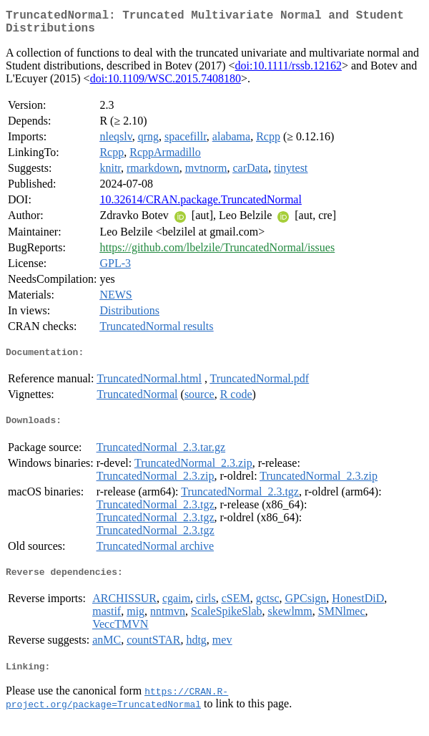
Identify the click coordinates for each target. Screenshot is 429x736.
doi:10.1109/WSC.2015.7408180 (165, 84)
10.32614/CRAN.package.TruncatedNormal (200, 205)
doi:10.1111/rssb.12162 (288, 71)
